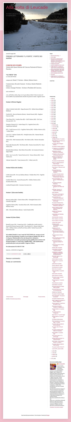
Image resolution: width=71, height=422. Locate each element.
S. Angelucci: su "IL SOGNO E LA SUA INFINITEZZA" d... (58, 149)
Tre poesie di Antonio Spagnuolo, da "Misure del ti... (58, 186)
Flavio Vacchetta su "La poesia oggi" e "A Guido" (58, 322)
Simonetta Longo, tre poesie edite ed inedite (57, 278)
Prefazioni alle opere (55, 63)
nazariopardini (62, 363)
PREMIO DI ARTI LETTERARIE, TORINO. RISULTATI (57, 225)
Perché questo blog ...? (55, 55)
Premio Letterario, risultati (57, 265)
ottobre (53, 128)
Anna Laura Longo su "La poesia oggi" (57, 336)
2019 (52, 111)
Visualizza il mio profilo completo (56, 407)
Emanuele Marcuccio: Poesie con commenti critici (58, 290)
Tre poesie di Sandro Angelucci (58, 146)
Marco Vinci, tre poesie (56, 269)
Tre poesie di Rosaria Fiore (57, 202)
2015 (52, 118)
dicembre (54, 125)
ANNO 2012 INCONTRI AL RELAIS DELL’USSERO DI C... (58, 232)
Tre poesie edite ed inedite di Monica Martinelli (58, 324)
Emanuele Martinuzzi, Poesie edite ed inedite (58, 287)
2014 (52, 119)
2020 (52, 109)
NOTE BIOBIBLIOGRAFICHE (57, 73)
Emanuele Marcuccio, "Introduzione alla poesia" (57, 198)
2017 (52, 114)
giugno (53, 135)
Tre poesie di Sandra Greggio (58, 293)
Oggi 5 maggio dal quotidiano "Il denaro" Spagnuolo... (58, 301)
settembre (54, 130)
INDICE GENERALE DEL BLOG (57, 65)
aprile (53, 350)
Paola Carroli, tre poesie (57, 273)
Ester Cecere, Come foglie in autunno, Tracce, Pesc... (58, 195)
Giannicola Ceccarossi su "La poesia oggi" (58, 200)
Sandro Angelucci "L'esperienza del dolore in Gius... (58, 304)
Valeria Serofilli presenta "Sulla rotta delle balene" (58, 238)
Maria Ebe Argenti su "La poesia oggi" (57, 257)
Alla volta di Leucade (27, 7)
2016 (52, 116)
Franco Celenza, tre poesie (57, 220)
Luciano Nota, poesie (56, 222)
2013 (52, 121)
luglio (53, 133)
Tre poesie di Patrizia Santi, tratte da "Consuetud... (57, 330)
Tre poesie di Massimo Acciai (58, 298)
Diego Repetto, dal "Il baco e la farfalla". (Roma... (58, 141)
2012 (52, 123)
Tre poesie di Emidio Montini (58, 174)
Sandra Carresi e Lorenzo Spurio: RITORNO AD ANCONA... (57, 208)
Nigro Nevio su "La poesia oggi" (58, 314)
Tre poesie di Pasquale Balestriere (56, 183)
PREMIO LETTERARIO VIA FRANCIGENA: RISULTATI (58, 176)
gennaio (54, 356)
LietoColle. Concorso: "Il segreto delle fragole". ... (57, 190)
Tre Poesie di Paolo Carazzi (57, 165)
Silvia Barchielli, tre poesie (57, 217)
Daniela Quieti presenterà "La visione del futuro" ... (58, 339)
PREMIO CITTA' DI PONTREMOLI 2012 (56, 229)
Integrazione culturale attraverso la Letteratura (57, 152)
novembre (54, 126)
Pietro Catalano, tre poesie (57, 218)
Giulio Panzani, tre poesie (57, 275)
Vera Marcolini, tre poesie (57, 267)
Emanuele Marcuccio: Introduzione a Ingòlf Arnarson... (56, 171)
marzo (53, 352)
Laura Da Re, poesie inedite (57, 348)
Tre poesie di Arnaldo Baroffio (58, 160)
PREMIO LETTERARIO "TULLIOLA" (57, 212)
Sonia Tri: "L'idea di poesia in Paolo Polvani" (58, 163)
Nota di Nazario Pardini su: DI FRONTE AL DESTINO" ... (58, 205)
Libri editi (53, 74)
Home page (25, 296)
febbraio (54, 354)
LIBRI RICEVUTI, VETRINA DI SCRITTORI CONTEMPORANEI (57, 67)
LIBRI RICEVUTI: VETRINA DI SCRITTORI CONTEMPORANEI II (58, 77)
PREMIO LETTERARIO (57, 292)
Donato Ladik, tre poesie (57, 247)
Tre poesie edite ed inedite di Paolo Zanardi (58, 345)
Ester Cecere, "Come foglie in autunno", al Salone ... (58, 342)
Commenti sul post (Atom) (15, 298)
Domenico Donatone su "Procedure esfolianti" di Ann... (57, 241)
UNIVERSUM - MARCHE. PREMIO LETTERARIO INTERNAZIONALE (57, 253)
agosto (53, 132)
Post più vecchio (41, 296)
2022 (52, 105)
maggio (54, 137)
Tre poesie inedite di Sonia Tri (58, 347)
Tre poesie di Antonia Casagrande (56, 312)
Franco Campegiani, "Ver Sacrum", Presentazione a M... (58, 179)
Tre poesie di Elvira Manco (57, 319)
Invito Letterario (55, 192)
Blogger (47, 415)
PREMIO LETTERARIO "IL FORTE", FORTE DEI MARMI (57, 158)
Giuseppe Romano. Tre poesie (58, 139)
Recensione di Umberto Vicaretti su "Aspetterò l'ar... (58, 307)
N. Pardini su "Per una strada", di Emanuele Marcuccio (58, 154)
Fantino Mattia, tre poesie (57, 259)
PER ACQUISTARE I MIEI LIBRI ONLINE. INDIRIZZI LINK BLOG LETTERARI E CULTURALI (57, 70)
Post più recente (9, 296)
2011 (52, 358)
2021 (52, 107)
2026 (52, 98)
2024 (52, 102)
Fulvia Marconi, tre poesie (57, 282)
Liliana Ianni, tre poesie (56, 263)
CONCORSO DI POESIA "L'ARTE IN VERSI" (57, 250)
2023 (52, 104)
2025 (52, 100)
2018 (52, 112)
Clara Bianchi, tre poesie (57, 284)
